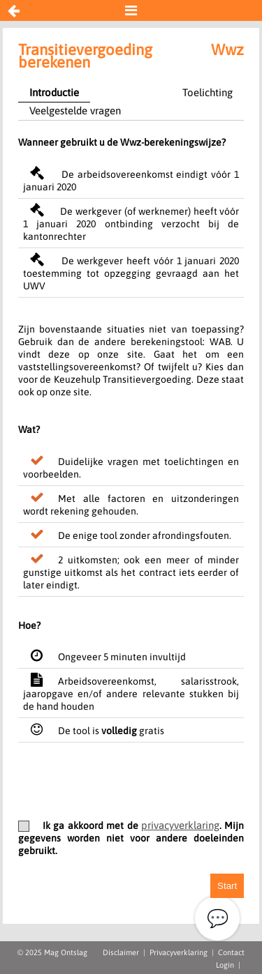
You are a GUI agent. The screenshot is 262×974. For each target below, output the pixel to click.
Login (225, 965)
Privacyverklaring (179, 952)
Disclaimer (121, 952)
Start (227, 886)
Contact (231, 952)
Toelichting (207, 92)
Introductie (54, 92)
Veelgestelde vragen (75, 110)
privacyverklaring (180, 825)
